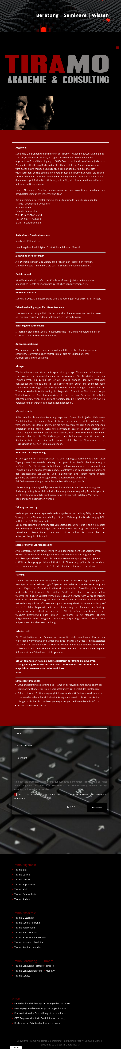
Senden (97, 807)
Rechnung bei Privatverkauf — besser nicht (37, 1023)
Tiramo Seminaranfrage (27, 922)
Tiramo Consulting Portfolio (29, 965)
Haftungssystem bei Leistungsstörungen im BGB (40, 1008)
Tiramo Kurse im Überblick (28, 942)
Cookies (16, 1047)
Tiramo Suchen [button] (22, 899)
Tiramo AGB (20, 889)
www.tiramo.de (24, 226)
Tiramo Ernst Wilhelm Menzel (30, 937)
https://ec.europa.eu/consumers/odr (42, 672)
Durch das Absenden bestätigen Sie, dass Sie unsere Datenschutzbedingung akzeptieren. (60, 796)
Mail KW (50, 970)
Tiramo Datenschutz (25, 894)
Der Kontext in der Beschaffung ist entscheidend (40, 1013)
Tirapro (50, 965)
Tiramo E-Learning (24, 917)
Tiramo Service (22, 975)
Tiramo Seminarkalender (27, 947)
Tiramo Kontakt (22, 879)
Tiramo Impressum (24, 884)
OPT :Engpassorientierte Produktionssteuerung (39, 1018)
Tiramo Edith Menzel (25, 932)
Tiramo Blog (20, 869)
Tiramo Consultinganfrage (28, 970)
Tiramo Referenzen (24, 927)
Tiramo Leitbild (22, 874)
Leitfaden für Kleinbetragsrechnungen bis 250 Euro (42, 1003)
